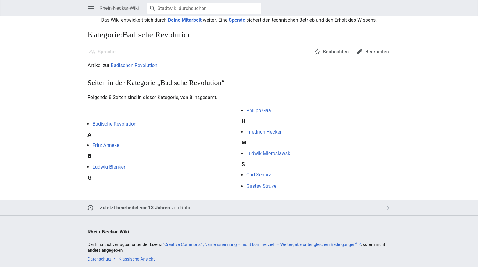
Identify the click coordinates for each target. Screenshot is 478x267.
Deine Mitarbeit (185, 20)
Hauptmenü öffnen (93, 11)
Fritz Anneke (105, 145)
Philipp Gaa (258, 110)
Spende (237, 20)
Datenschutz (99, 259)
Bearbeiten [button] (377, 52)
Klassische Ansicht (137, 259)
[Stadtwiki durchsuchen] (204, 8)
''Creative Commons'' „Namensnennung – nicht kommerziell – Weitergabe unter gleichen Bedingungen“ (260, 244)
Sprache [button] (107, 52)
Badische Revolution (114, 124)
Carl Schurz (258, 175)
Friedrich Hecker (264, 132)
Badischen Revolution (134, 65)
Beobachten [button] (336, 52)
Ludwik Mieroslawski (268, 153)
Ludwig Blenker (108, 167)
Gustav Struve (261, 186)
